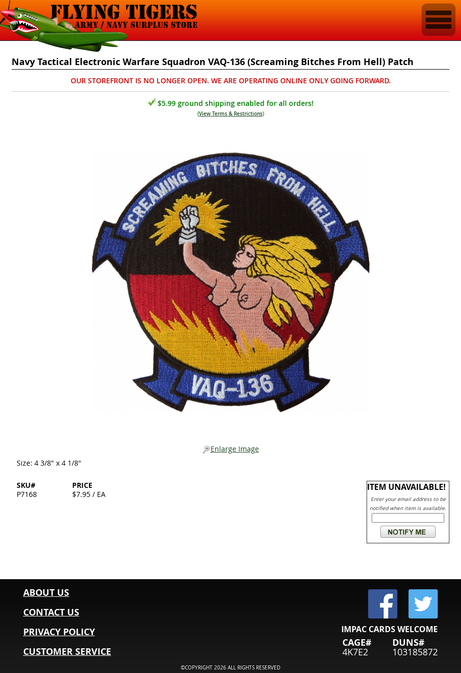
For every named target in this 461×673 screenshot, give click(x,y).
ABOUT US (46, 592)
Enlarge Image (230, 449)
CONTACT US (51, 612)
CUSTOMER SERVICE (67, 651)
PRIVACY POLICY (59, 632)
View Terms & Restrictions (231, 113)
